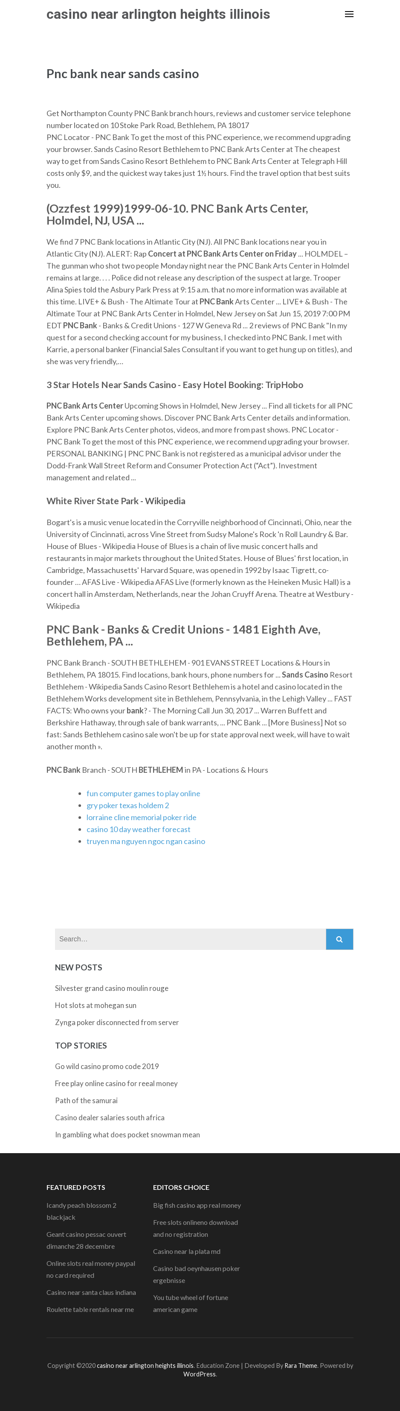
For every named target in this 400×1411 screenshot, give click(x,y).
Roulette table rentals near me (90, 1309)
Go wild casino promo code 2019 (107, 1066)
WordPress (199, 1374)
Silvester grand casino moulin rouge (111, 988)
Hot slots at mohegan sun (95, 1005)
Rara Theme (300, 1365)
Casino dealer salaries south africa (110, 1117)
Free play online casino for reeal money (116, 1083)
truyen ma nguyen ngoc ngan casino (146, 841)
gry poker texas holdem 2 (128, 805)
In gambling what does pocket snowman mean (127, 1134)
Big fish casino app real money (197, 1205)
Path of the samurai (86, 1100)
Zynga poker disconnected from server (117, 1022)
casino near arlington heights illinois (158, 14)
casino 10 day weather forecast (139, 829)
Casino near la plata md (186, 1251)
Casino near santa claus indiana (91, 1292)
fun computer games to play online (143, 793)
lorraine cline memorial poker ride (142, 817)
